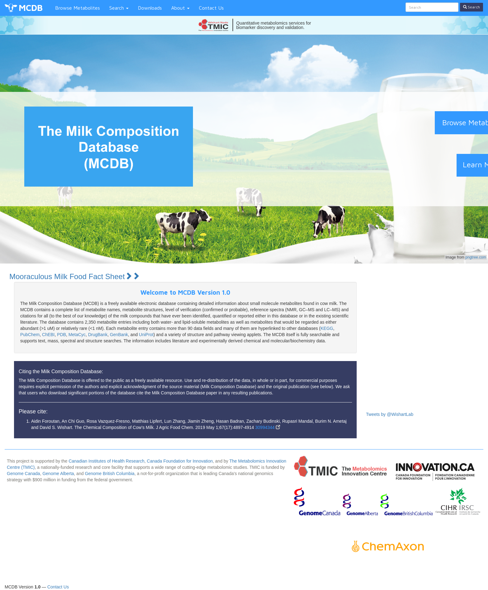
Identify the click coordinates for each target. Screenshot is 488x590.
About (180, 8)
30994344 (267, 427)
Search (119, 8)
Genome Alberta (58, 473)
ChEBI (48, 334)
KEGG (327, 328)
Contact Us (211, 8)
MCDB (31, 7)
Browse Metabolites (77, 8)
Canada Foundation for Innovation (180, 461)
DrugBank (97, 334)
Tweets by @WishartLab (389, 414)
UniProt (146, 334)
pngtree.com (475, 257)
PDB (61, 334)
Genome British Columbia (110, 473)
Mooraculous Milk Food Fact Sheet (74, 276)
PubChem (30, 334)
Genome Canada (23, 473)
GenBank (119, 334)
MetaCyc (77, 334)
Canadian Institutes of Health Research (106, 461)
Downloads (150, 8)
